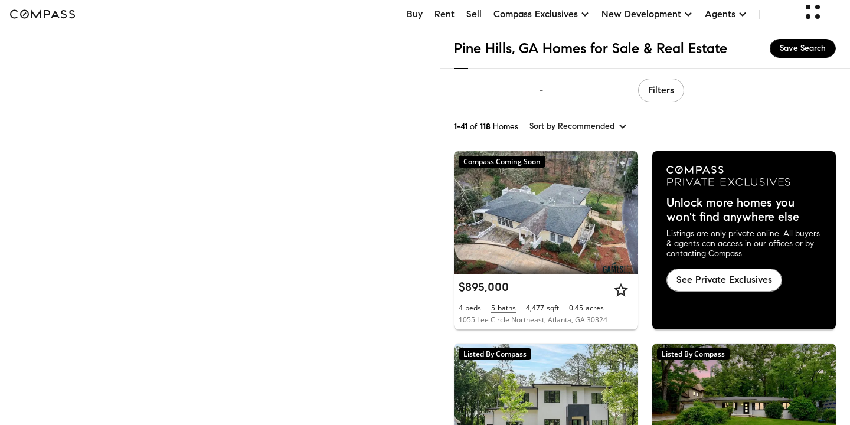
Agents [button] (726, 13)
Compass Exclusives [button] (541, 13)
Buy (415, 13)
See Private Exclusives (724, 279)
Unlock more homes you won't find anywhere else (732, 210)
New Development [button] (647, 13)
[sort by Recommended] (578, 126)
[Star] (621, 290)
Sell (474, 13)
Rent (444, 13)
